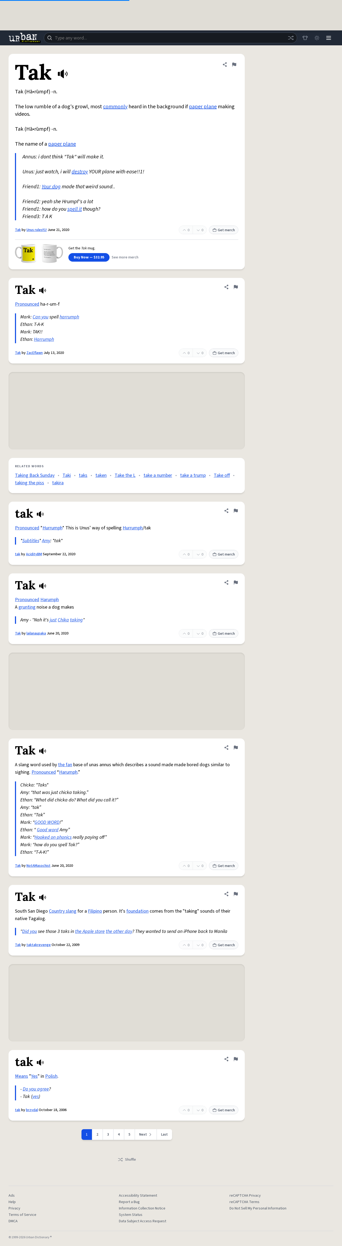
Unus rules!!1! (36, 230)
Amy (46, 540)
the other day (119, 931)
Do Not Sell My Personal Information (258, 1208)
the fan (65, 764)
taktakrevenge (38, 945)
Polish (51, 1076)
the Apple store (90, 931)
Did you (29, 931)
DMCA (13, 1221)
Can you (40, 317)
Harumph (49, 599)
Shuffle (127, 1159)
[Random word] (290, 38)
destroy (80, 171)
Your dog (51, 186)
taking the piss (29, 483)
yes (35, 1096)
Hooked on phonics (53, 837)
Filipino (95, 911)
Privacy (14, 1208)
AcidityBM (34, 554)
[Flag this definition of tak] (235, 510)
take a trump (193, 475)
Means (21, 1076)
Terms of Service (22, 1214)
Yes (34, 1076)
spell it (74, 209)
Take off (222, 475)
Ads (12, 1195)
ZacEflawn (34, 353)
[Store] (305, 38)
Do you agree (36, 1089)
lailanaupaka (36, 633)
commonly (115, 106)
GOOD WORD (47, 822)
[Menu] (328, 38)
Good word (48, 829)
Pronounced (27, 304)
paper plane (203, 106)
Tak (18, 230)
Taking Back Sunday (35, 475)
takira (58, 483)
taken (101, 475)
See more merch (125, 257)
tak (17, 554)
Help (12, 1202)
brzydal (32, 1110)
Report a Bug (129, 1202)
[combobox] (170, 38)
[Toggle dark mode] (317, 38)
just (53, 620)
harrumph (69, 317)
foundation (137, 911)
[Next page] (146, 1134)
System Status (130, 1214)
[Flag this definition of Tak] (234, 64)
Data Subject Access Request (142, 1221)
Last (164, 1134)
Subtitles (30, 540)
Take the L (125, 475)
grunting (27, 607)
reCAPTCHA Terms (244, 1202)
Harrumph (44, 339)
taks (83, 475)
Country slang (62, 911)
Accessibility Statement (138, 1195)
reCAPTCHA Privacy (245, 1195)
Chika (63, 620)
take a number (157, 475)
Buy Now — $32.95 (89, 257)
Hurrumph (52, 528)
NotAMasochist (38, 865)
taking (76, 620)
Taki (67, 475)
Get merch (223, 230)
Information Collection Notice (142, 1208)
